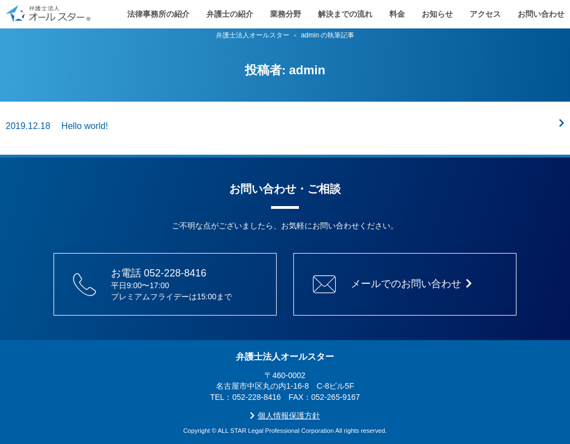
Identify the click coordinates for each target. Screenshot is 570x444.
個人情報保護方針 (285, 415)
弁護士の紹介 (229, 11)
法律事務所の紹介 (158, 11)
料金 (397, 11)
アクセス (485, 11)
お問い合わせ (541, 11)
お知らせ (437, 11)
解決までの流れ (345, 11)
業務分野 (285, 11)
